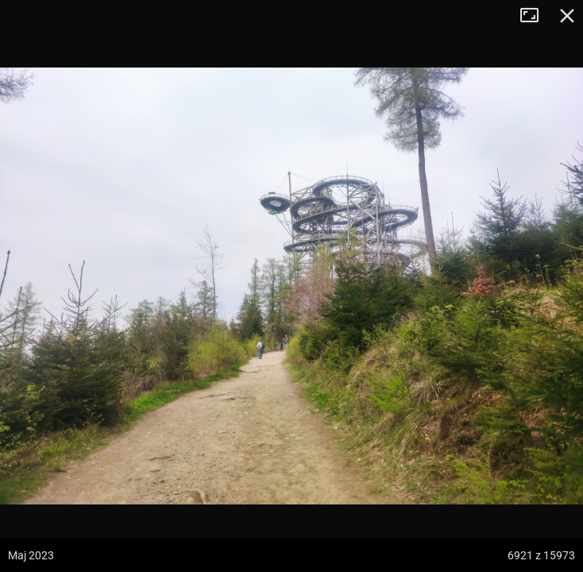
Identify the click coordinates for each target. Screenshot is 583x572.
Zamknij (567, 16)
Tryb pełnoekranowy (535, 16)
